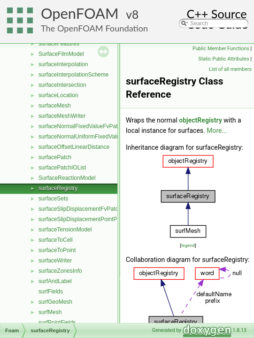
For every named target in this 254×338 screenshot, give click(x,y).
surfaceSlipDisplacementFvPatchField (85, 209)
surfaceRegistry (57, 188)
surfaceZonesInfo (60, 271)
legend (188, 245)
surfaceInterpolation (63, 64)
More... (217, 130)
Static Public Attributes (223, 59)
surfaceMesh (54, 105)
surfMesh (50, 312)
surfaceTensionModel (65, 229)
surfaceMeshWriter (61, 116)
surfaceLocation (58, 95)
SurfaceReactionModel (66, 178)
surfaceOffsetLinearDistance (73, 147)
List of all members (230, 69)
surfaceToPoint (57, 250)
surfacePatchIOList (62, 167)
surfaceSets (53, 198)
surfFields (50, 291)
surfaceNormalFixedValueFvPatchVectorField (95, 126)
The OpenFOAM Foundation (94, 28)
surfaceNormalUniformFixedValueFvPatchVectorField (104, 136)
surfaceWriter (55, 260)
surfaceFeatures (58, 43)
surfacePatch (54, 157)
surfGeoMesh (55, 302)
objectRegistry (200, 120)
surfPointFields (57, 322)
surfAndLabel (55, 281)
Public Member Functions (220, 49)
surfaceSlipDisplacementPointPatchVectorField (97, 219)
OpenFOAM (80, 13)
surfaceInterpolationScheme (73, 74)
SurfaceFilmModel (61, 54)
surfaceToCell (55, 240)
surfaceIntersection (62, 85)
